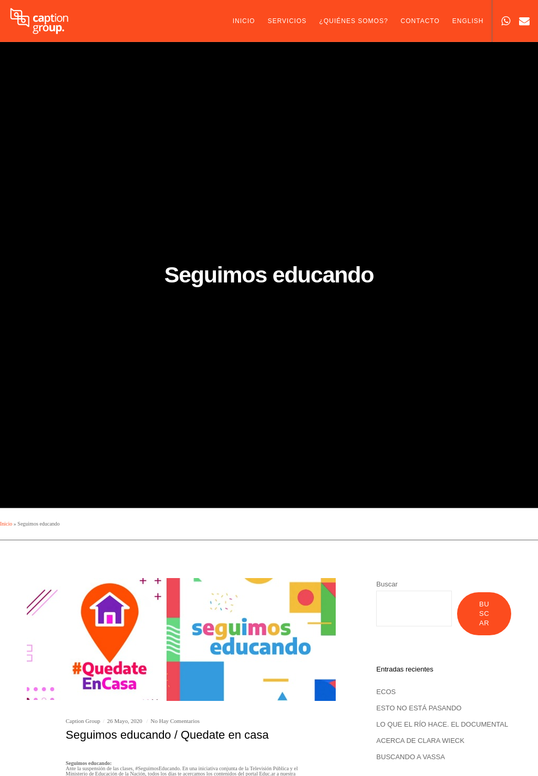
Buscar (386, 584)
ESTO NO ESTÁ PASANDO (418, 708)
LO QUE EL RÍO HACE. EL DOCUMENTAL (442, 724)
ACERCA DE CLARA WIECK (420, 740)
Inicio (6, 524)
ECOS (386, 692)
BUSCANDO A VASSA (410, 757)
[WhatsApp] (501, 21)
